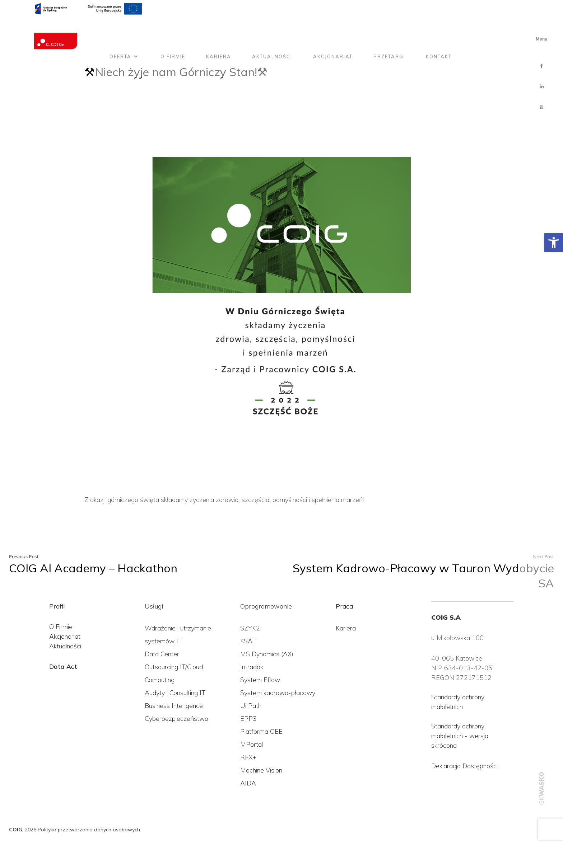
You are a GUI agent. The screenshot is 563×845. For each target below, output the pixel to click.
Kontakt (439, 30)
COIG (15, 829)
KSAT (248, 641)
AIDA (248, 783)
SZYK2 (250, 628)
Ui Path (250, 705)
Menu (541, 39)
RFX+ (248, 757)
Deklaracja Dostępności (464, 766)
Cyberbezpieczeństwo (176, 718)
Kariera (218, 30)
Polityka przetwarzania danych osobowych (89, 829)
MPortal (251, 744)
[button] (553, 242)
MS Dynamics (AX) (266, 654)
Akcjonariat (333, 30)
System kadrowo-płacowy (277, 693)
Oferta (120, 30)
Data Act (63, 666)
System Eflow (260, 680)
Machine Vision (261, 770)
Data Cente (161, 654)
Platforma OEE (261, 731)
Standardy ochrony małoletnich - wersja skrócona (459, 736)
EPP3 (248, 718)
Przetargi (389, 30)
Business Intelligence (174, 705)
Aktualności (272, 30)
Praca (344, 606)
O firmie (172, 30)
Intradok (251, 667)
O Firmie (61, 627)
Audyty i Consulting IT (175, 693)
